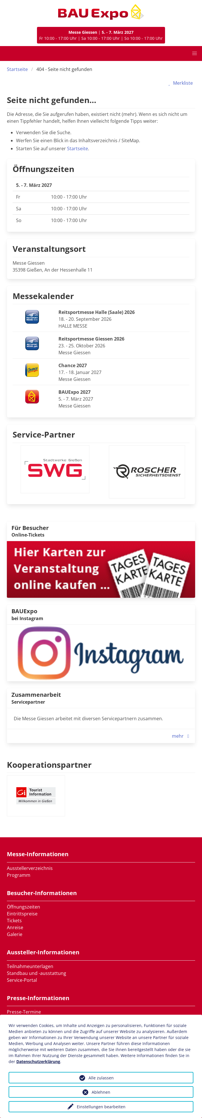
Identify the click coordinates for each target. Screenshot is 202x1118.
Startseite (17, 69)
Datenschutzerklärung (38, 1061)
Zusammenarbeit (36, 694)
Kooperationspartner (49, 764)
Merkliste (179, 83)
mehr (182, 736)
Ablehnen (101, 1092)
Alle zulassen (101, 1078)
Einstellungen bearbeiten (101, 1106)
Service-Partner (44, 434)
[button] (194, 53)
